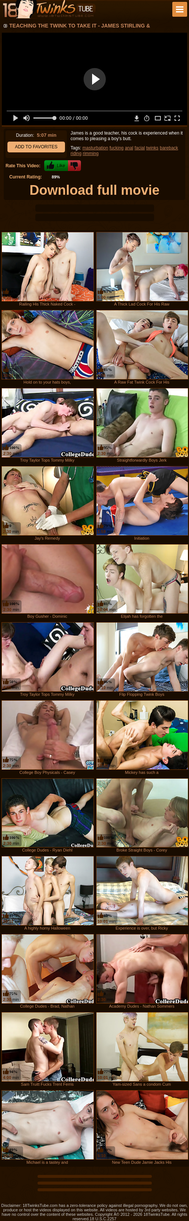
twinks (152, 148)
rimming (91, 153)
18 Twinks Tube (49, 9)
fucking (117, 148)
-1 (74, 165)
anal (129, 148)
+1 (56, 165)
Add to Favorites (36, 146)
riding (76, 153)
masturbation (95, 148)
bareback (169, 148)
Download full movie (94, 190)
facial (139, 148)
